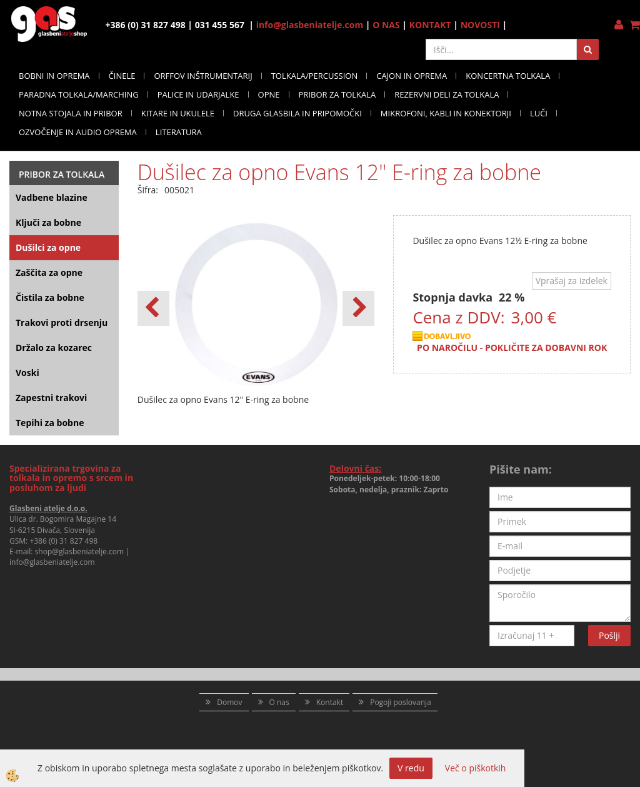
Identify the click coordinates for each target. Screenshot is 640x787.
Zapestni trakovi (51, 398)
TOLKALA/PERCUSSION (314, 75)
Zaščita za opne (49, 272)
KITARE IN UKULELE (177, 113)
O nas (279, 702)
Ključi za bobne (48, 222)
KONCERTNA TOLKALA (508, 75)
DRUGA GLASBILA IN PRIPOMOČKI (297, 113)
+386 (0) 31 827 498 (63, 541)
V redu (411, 768)
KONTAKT (430, 25)
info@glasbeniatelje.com (310, 25)
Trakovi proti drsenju (62, 322)
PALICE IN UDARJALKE (198, 94)
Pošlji (609, 635)
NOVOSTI (480, 25)
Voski (27, 372)
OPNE (269, 94)
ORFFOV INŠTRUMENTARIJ (203, 75)
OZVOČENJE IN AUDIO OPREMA (78, 132)
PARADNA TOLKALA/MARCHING (79, 94)
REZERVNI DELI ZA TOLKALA (446, 94)
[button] (358, 308)
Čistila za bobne (50, 297)
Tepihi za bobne (50, 423)
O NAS (386, 25)
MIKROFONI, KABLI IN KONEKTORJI (446, 113)
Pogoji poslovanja (400, 702)
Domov (229, 702)
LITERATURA (179, 132)
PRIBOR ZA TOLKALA (337, 94)
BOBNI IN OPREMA (54, 75)
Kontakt (329, 702)
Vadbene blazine (52, 197)
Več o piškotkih (475, 768)
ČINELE (122, 75)
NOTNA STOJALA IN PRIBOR (70, 113)
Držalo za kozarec (54, 347)
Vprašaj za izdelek (572, 281)
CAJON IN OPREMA (411, 75)
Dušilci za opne (48, 247)
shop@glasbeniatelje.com (79, 551)
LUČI (539, 113)
